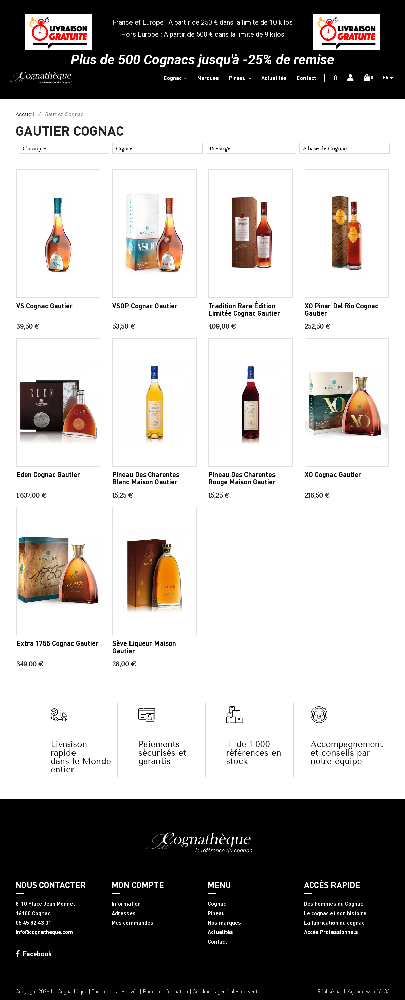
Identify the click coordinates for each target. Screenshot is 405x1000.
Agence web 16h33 (369, 991)
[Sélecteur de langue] (390, 78)
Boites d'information (165, 991)
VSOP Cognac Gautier (145, 305)
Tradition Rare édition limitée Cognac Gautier (244, 309)
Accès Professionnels (331, 932)
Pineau (216, 913)
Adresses (124, 913)
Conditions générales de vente (226, 991)
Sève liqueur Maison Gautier (144, 647)
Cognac (217, 903)
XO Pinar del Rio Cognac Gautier (341, 309)
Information (126, 903)
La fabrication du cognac (334, 922)
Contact (217, 941)
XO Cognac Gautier (333, 474)
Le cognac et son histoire (335, 913)
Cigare (124, 148)
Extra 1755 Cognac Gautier (57, 643)
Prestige (220, 148)
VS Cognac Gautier (44, 305)
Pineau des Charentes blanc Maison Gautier (145, 478)
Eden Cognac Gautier (48, 474)
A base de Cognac (325, 148)
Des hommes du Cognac (333, 903)
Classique (34, 148)
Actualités (220, 932)
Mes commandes (132, 922)
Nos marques (224, 922)
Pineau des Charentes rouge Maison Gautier (242, 478)
